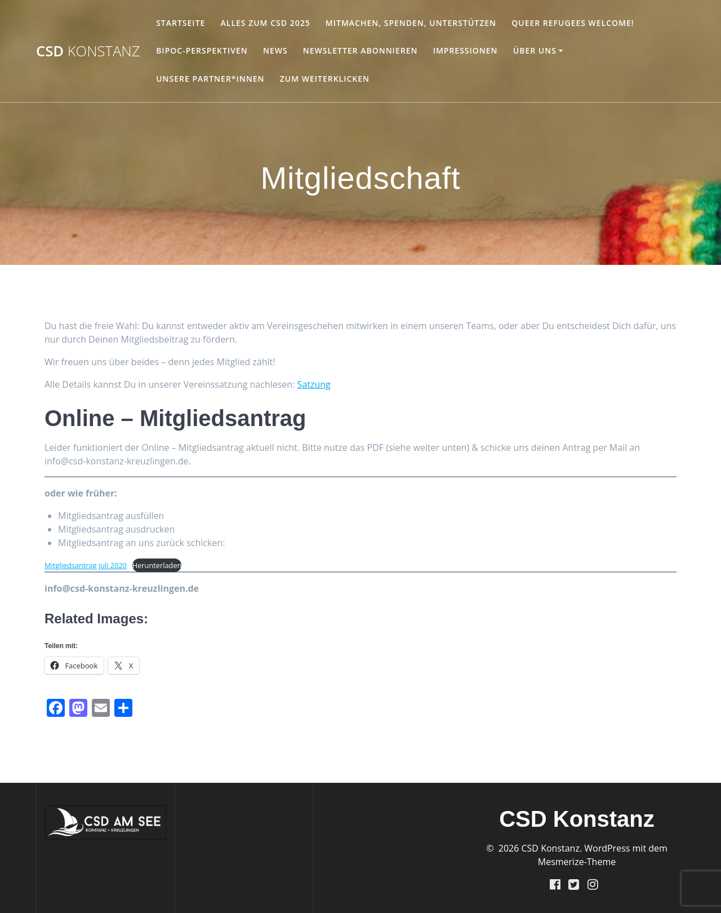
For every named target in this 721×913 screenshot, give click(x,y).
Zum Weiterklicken (325, 78)
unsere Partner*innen (210, 78)
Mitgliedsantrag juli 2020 (85, 565)
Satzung (314, 384)
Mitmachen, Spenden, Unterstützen (411, 22)
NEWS (275, 50)
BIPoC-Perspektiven (202, 50)
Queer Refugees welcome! (572, 22)
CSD (88, 51)
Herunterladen (157, 565)
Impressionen (465, 50)
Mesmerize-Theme (577, 862)
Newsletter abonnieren (360, 50)
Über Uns (535, 50)
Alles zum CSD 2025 (265, 22)
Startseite (180, 22)
